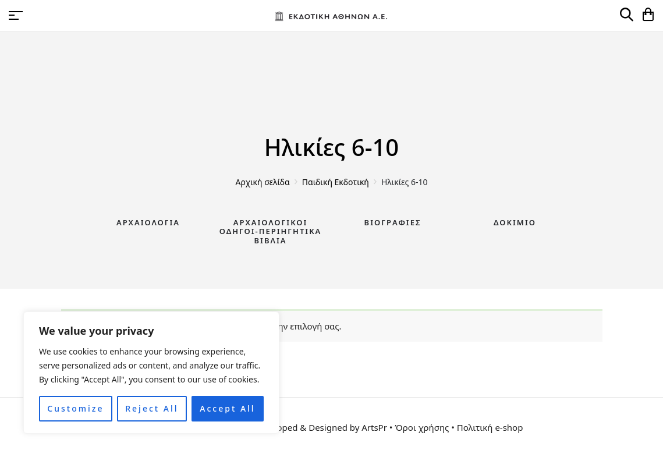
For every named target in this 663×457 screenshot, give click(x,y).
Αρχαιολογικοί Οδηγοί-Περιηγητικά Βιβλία (270, 231)
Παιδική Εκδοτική (335, 181)
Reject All (151, 408)
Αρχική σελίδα (263, 181)
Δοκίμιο (515, 222)
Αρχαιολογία (148, 222)
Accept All (227, 408)
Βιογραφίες (392, 222)
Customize (75, 408)
